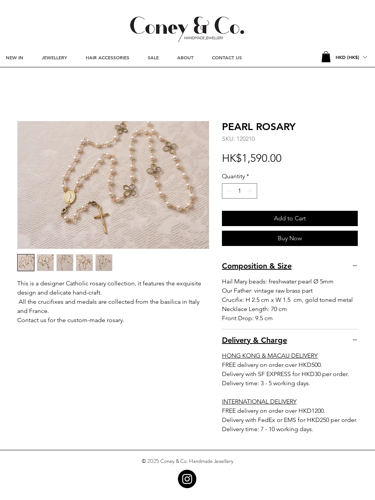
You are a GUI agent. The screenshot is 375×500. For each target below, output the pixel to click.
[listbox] (351, 57)
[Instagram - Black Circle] (187, 479)
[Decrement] (228, 191)
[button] (326, 56)
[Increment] (250, 191)
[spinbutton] (239, 191)
